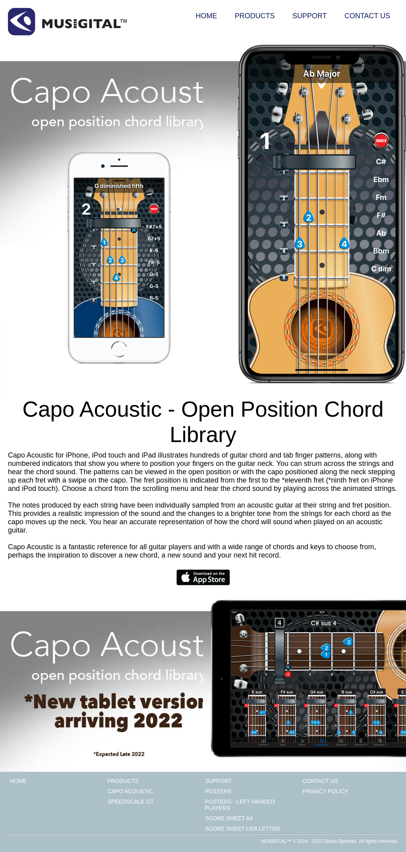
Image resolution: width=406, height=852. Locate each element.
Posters (218, 791)
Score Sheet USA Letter (242, 828)
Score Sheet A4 (229, 818)
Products (255, 16)
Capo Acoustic (130, 791)
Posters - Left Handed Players (240, 804)
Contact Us (367, 16)
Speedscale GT (130, 801)
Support (310, 16)
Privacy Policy (325, 791)
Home (206, 16)
